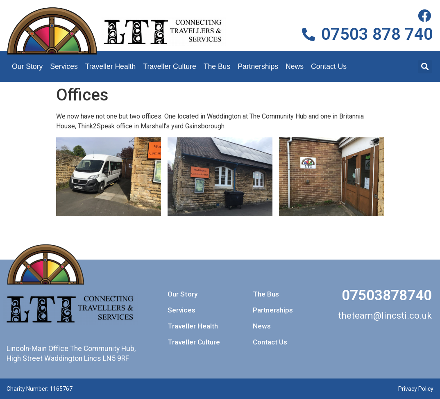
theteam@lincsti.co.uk (385, 315)
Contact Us (329, 66)
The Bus (217, 66)
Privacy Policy (415, 388)
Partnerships (258, 66)
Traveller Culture (169, 66)
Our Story (27, 66)
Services (63, 66)
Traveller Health (110, 66)
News (295, 66)
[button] (425, 66)
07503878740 (387, 295)
